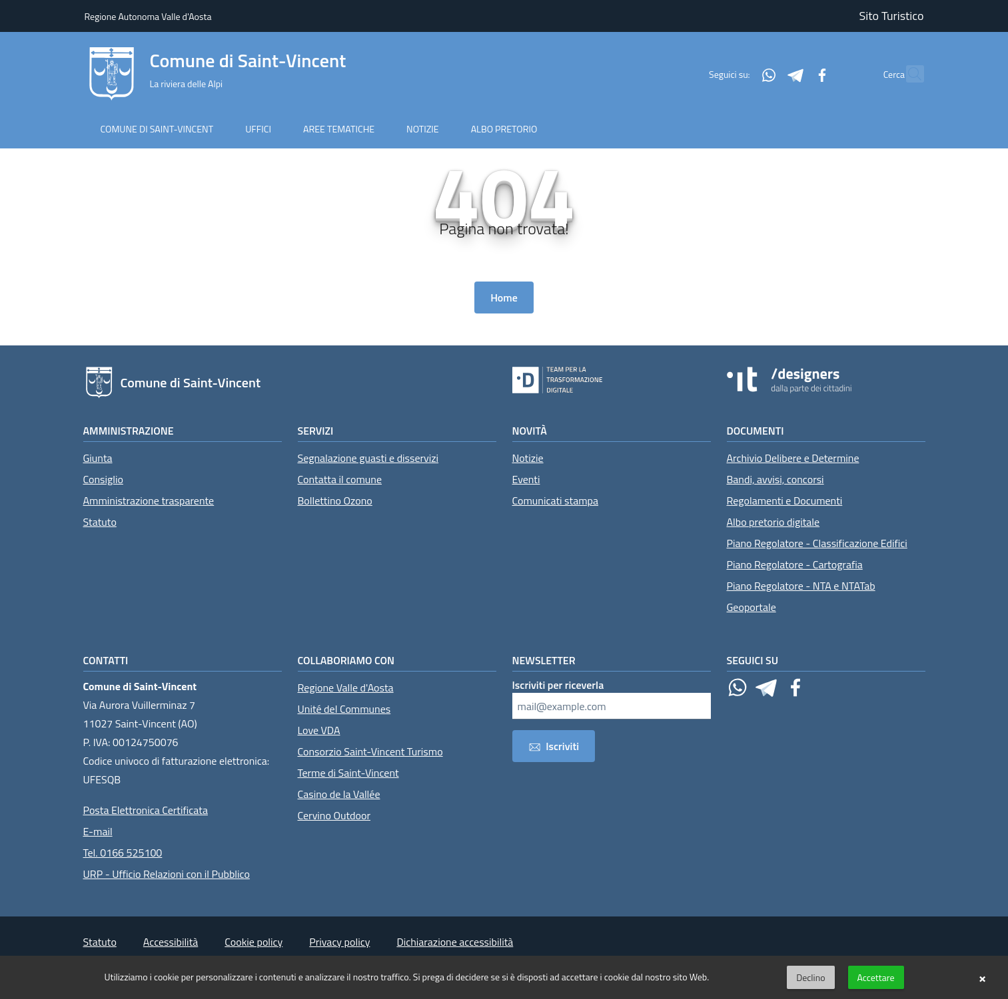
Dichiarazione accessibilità (454, 942)
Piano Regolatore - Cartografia (795, 564)
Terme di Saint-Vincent (348, 773)
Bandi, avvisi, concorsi (775, 479)
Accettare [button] (876, 977)
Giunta (98, 458)
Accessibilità (170, 942)
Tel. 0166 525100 (123, 853)
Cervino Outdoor (334, 815)
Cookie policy (253, 942)
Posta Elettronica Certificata (145, 810)
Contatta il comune (340, 479)
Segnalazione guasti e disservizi (368, 458)
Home (504, 297)
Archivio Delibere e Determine (793, 458)
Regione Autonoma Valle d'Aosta (148, 16)
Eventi (526, 479)
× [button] (982, 977)
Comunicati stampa (555, 500)
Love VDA (319, 730)
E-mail (98, 831)
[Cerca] (908, 74)
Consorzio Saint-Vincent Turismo (370, 751)
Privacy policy (339, 942)
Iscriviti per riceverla (558, 685)
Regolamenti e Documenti (785, 500)
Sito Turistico (891, 16)
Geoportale (751, 607)
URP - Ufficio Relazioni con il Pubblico (166, 874)
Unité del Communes (344, 709)
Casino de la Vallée (339, 794)
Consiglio (103, 479)
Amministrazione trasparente (149, 500)
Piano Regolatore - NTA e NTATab (801, 586)
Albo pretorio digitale (773, 522)
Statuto (100, 522)
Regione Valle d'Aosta (346, 688)
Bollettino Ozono (335, 500)
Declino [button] (810, 977)
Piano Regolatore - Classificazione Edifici (817, 543)
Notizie (528, 458)
